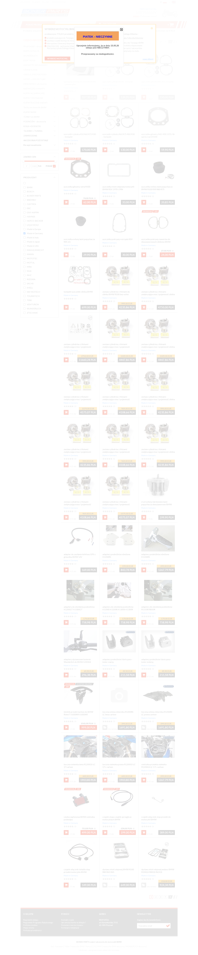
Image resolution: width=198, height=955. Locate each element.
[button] (121, 29)
